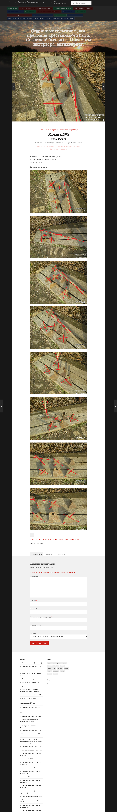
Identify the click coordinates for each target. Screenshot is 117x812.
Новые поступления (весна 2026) (32, 663)
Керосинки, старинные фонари (62, 8)
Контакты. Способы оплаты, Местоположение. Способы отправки (58, 147)
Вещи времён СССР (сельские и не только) (19, 15)
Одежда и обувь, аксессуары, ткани (42, 15)
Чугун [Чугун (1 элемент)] (64, 663)
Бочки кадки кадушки (28, 670)
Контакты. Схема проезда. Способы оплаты (28, 3)
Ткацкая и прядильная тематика (83, 8)
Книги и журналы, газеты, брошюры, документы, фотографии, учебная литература (31, 741)
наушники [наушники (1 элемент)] (55, 671)
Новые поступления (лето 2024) (31, 716)
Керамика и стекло (60, 15)
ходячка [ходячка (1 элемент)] (50, 673)
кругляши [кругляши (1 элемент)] (59, 668)
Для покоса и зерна (68, 11)
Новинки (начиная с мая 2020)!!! (32, 796)
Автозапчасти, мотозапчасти (30, 682)
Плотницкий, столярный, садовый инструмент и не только (36, 8)
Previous (13, 86)
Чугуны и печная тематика (15, 11)
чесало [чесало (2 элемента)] (55, 673)
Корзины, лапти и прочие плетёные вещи (48, 11)
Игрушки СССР (26, 776)
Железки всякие (80, 11)
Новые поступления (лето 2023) (31, 746)
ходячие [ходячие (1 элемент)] (63, 671)
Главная (11, 2)
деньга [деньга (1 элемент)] (62, 665)
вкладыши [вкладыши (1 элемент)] (50, 665)
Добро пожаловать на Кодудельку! (58, 28)
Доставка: (33, 633)
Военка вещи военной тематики (31, 768)
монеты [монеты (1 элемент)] (49, 671)
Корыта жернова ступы (29, 698)
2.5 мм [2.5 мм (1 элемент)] (49, 663)
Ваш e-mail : (40, 608)
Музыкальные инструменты (30, 678)
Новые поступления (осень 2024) (32, 707)
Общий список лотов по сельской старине (60, 2)
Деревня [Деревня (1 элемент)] (59, 663)
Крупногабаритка (30, 11)
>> (32, 535)
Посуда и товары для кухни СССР (32, 750)
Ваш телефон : (41, 617)
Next (103, 86)
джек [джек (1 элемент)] (54, 668)
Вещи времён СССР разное (30, 759)
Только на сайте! (12, 8)
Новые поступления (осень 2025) (32, 666)
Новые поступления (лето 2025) (31, 694)
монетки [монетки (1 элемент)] (66, 668)
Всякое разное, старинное (75, 15)
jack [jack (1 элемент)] (54, 663)
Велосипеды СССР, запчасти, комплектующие (20, 18)
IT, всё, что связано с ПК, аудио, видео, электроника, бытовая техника (54, 18)
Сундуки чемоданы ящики (30, 686)
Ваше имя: (33, 600)
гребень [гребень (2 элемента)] (57, 665)
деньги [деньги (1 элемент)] (49, 668)
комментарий (34, 576)
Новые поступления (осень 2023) (32, 730)
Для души (46, 2)
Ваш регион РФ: (35, 625)
